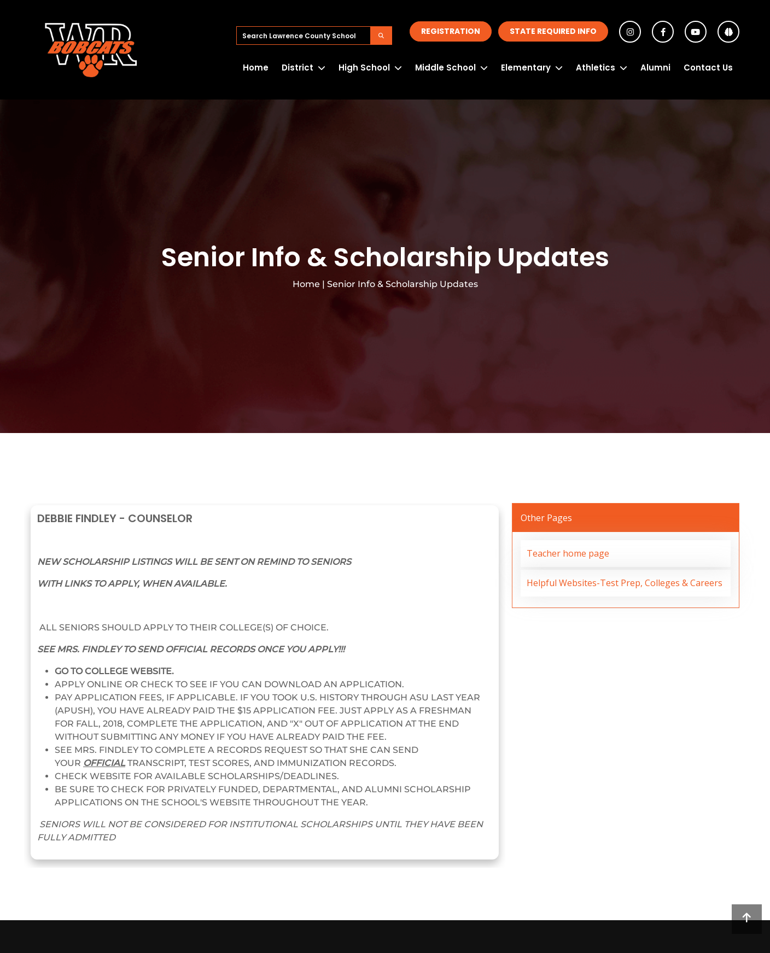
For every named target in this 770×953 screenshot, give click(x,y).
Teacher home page (568, 553)
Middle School (445, 67)
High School (364, 67)
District (297, 67)
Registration (450, 31)
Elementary (526, 67)
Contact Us (708, 67)
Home (256, 67)
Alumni (655, 67)
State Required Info (553, 31)
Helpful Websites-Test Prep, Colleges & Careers (624, 583)
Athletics (595, 67)
